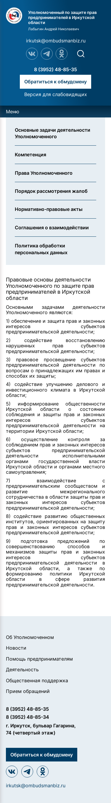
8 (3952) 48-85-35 (55, 69)
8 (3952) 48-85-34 (27, 717)
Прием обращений (28, 691)
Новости (16, 648)
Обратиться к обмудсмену (55, 82)
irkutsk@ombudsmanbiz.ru (56, 40)
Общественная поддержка (37, 680)
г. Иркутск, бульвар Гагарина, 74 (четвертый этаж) (41, 729)
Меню (12, 112)
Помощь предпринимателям (39, 659)
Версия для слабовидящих (55, 94)
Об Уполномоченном (30, 637)
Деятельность (22, 669)
